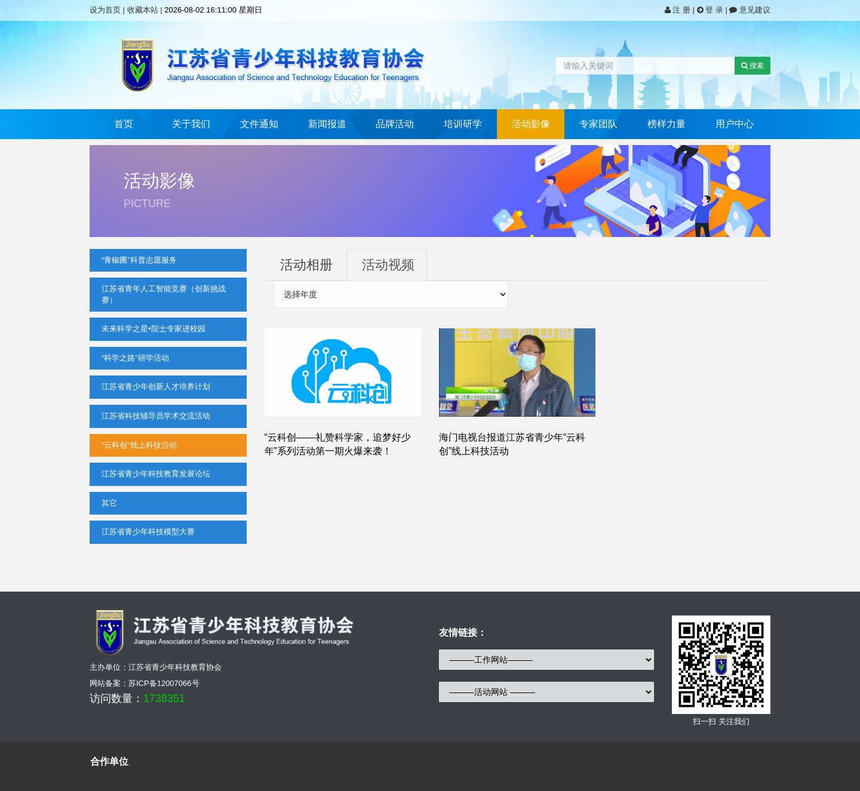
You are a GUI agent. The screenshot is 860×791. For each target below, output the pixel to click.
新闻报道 (327, 124)
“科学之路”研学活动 (135, 357)
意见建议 (749, 9)
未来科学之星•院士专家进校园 (153, 328)
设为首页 (105, 9)
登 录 (711, 9)
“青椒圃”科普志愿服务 (139, 260)
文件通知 (259, 124)
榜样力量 (666, 124)
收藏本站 (142, 9)
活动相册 (306, 264)
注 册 (679, 9)
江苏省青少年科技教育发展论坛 (156, 473)
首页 (123, 124)
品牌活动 (395, 124)
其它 (109, 502)
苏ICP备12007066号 (163, 683)
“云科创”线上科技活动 (139, 445)
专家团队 (598, 124)
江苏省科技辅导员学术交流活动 (156, 415)
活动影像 (531, 124)
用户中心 (734, 124)
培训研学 (463, 124)
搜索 (752, 65)
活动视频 (388, 264)
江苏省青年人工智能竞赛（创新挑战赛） (164, 294)
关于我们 (191, 124)
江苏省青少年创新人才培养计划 (156, 386)
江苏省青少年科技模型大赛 (148, 531)
